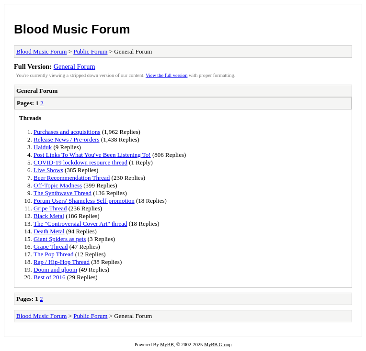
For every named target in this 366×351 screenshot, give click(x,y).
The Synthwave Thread (63, 193)
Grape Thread (51, 246)
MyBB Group (217, 344)
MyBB (166, 344)
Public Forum (90, 51)
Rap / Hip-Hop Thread (62, 261)
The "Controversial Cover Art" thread (80, 223)
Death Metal (49, 231)
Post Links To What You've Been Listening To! (92, 154)
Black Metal (49, 215)
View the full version (166, 75)
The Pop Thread (54, 254)
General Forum (74, 66)
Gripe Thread (50, 208)
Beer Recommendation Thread (72, 177)
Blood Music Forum (72, 29)
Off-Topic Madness (58, 185)
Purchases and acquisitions (67, 131)
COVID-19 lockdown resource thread (80, 162)
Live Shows (48, 170)
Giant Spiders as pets (60, 238)
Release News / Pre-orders (67, 139)
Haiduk (43, 147)
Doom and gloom (55, 269)
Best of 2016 (49, 277)
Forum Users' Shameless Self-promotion (84, 200)
